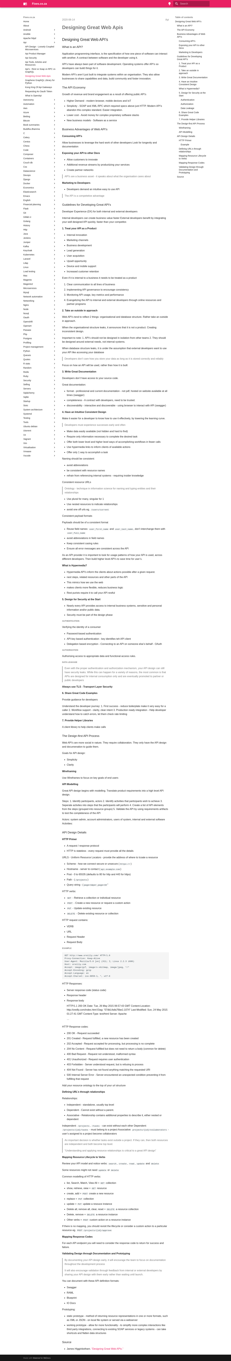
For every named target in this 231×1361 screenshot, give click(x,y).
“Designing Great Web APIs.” (107, 1348)
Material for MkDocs (42, 1357)
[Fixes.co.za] (25, 4)
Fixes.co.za (29, 17)
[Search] (191, 4)
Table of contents (184, 17)
